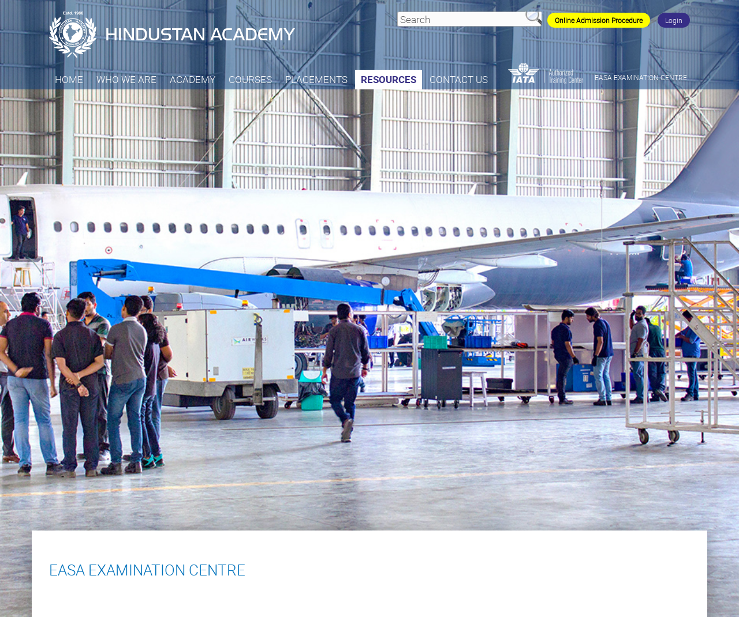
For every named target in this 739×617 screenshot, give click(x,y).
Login (673, 20)
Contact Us (459, 79)
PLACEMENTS (316, 79)
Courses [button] (250, 79)
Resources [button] (388, 79)
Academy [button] (192, 79)
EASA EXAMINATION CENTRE (641, 77)
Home (69, 79)
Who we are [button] (126, 79)
